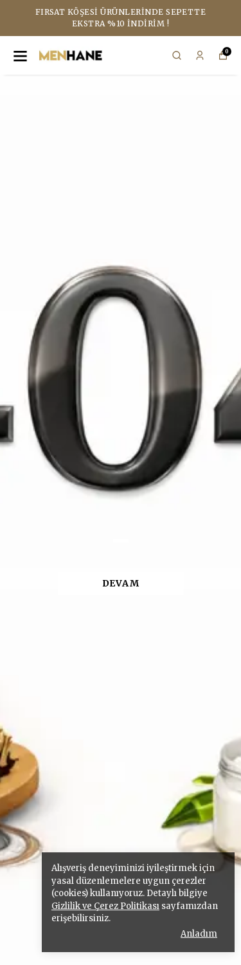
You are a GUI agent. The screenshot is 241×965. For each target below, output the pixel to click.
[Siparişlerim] (200, 55)
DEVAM (120, 583)
